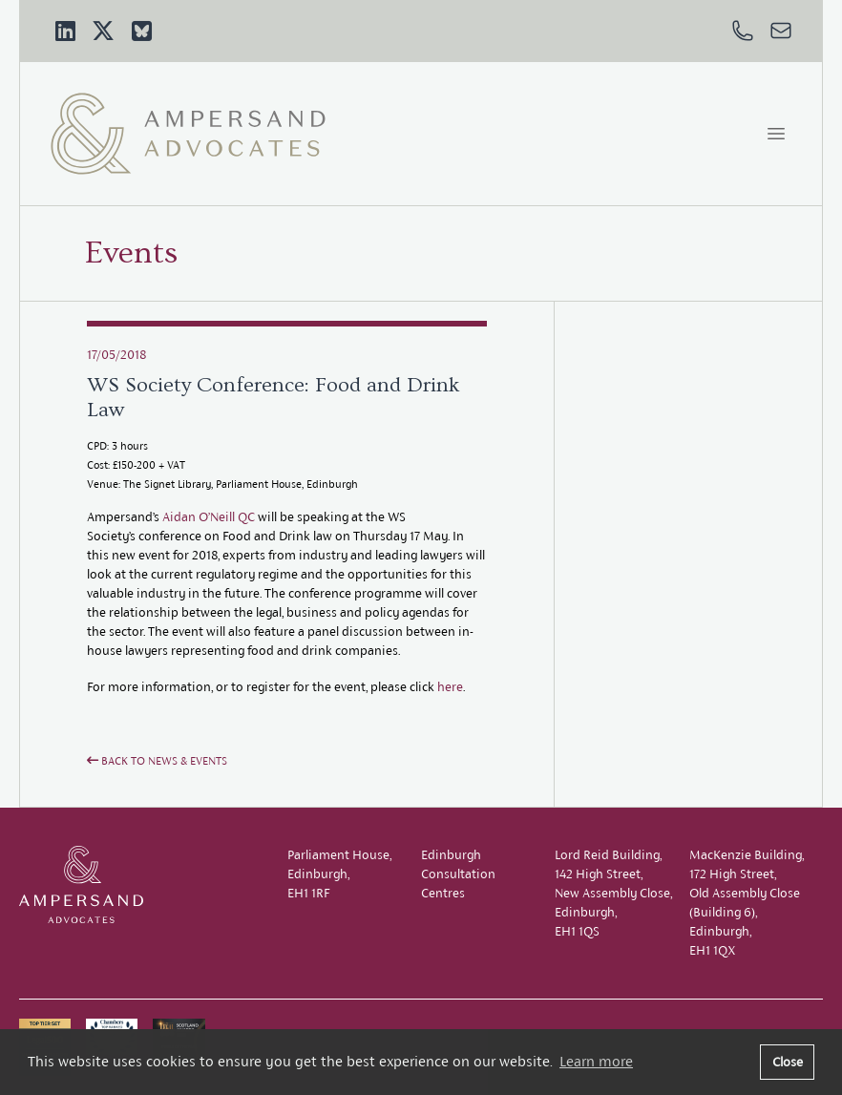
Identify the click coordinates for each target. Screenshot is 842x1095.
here (450, 687)
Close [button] (787, 1061)
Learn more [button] (596, 1061)
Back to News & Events (157, 761)
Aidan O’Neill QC (208, 517)
